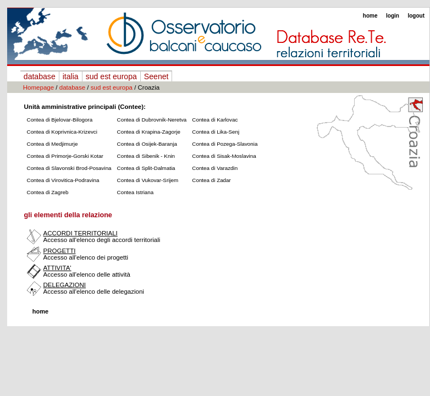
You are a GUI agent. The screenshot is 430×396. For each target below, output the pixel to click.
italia (71, 76)
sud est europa (111, 76)
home (370, 16)
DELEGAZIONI (64, 285)
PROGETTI (59, 251)
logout (416, 16)
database (40, 76)
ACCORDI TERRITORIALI (80, 233)
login (392, 16)
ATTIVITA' (57, 268)
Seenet (156, 76)
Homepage (38, 87)
